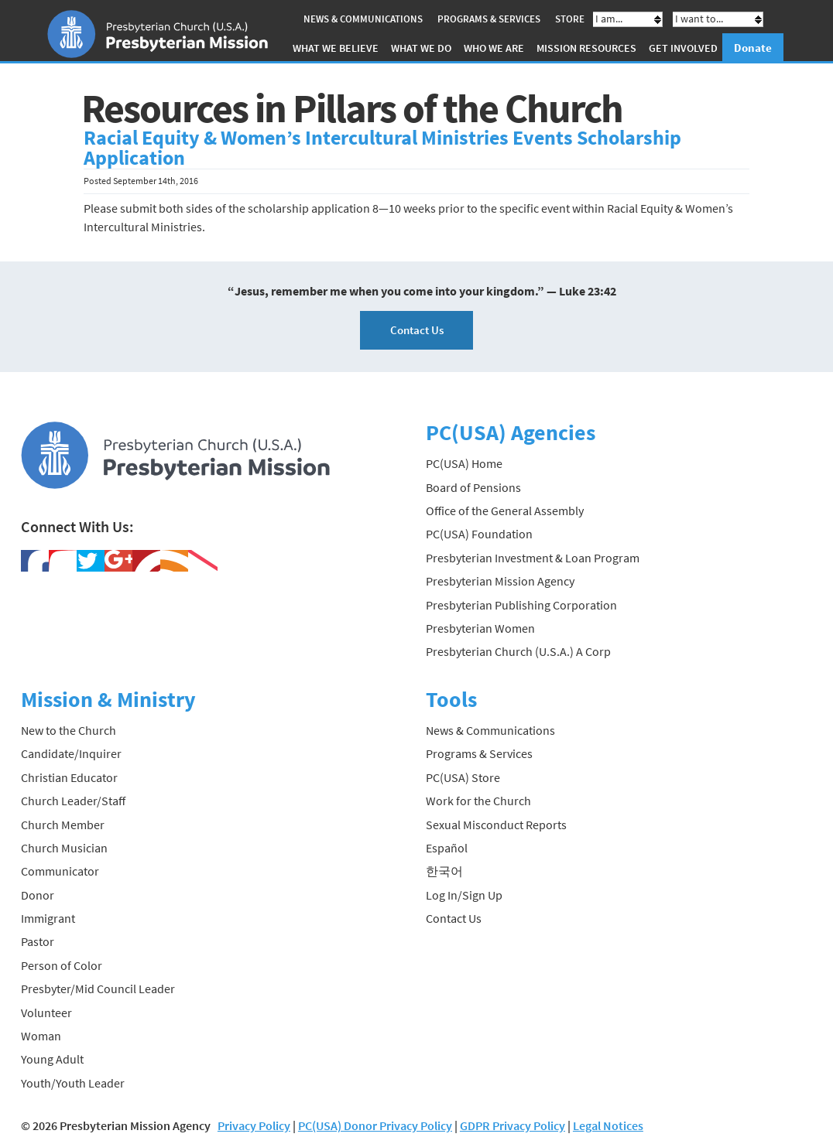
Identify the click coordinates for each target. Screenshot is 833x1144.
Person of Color (61, 965)
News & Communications (363, 19)
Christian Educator (69, 777)
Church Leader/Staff (73, 800)
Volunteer (46, 1012)
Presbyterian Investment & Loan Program (532, 557)
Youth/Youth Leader (73, 1083)
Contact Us (417, 330)
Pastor (37, 941)
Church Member (63, 824)
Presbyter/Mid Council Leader (98, 988)
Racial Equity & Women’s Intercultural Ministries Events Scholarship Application (382, 147)
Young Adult (52, 1059)
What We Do (421, 48)
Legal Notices (608, 1125)
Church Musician (64, 847)
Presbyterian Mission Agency (500, 581)
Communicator (60, 871)
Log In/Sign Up (464, 895)
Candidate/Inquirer (71, 753)
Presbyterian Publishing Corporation (521, 605)
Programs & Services (488, 19)
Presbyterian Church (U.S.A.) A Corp (518, 651)
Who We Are (494, 48)
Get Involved (683, 48)
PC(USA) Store (463, 777)
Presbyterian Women (480, 628)
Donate (753, 47)
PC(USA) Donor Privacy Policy (375, 1125)
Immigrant (48, 918)
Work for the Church (478, 800)
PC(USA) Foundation (479, 533)
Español (447, 847)
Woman (41, 1035)
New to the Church (68, 730)
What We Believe (336, 48)
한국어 (444, 871)
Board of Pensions (473, 487)
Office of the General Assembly (505, 510)
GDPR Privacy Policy (512, 1125)
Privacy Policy (254, 1125)
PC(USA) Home (464, 463)
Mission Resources (586, 48)
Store (569, 19)
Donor (37, 895)
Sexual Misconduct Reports (496, 824)
